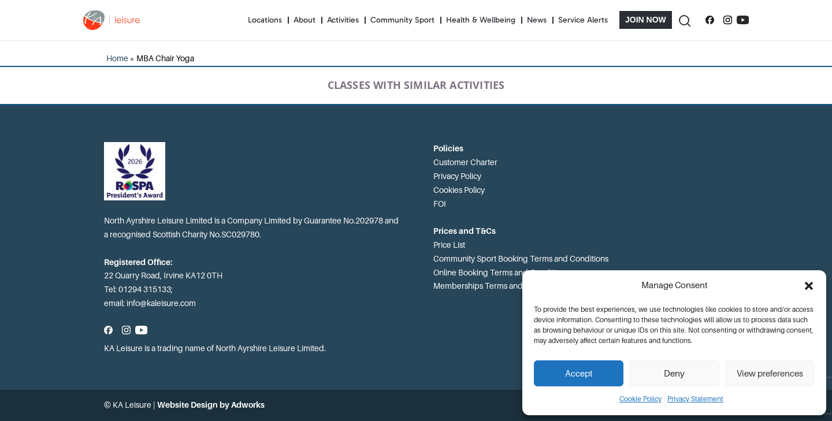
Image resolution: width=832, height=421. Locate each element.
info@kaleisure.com (161, 303)
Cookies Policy (459, 190)
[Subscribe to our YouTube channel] (743, 20)
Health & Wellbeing (480, 20)
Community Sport (402, 20)
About (304, 20)
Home (117, 58)
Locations (265, 20)
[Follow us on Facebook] (709, 20)
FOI (439, 203)
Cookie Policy (640, 399)
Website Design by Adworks (211, 404)
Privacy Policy (457, 176)
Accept (579, 373)
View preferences (770, 373)
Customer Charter (465, 162)
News (537, 20)
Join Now (645, 19)
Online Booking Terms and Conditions (501, 272)
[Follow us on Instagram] (727, 20)
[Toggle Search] (684, 20)
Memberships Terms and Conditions (498, 285)
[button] (809, 286)
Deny (674, 373)
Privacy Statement (695, 399)
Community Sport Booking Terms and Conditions (520, 258)
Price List (449, 244)
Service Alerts (583, 20)
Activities (343, 20)
